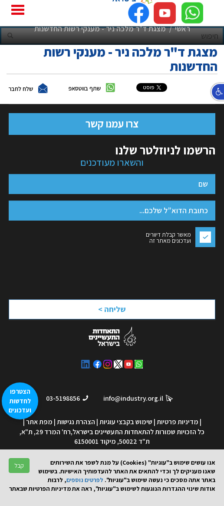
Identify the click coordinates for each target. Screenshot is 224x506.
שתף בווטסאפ (85, 88)
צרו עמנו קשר (112, 124)
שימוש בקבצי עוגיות (125, 421)
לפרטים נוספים (84, 480)
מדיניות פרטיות (177, 421)
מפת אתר (39, 421)
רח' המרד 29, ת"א (46, 431)
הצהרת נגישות (76, 421)
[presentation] (139, 271)
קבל (19, 465)
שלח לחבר (20, 89)
